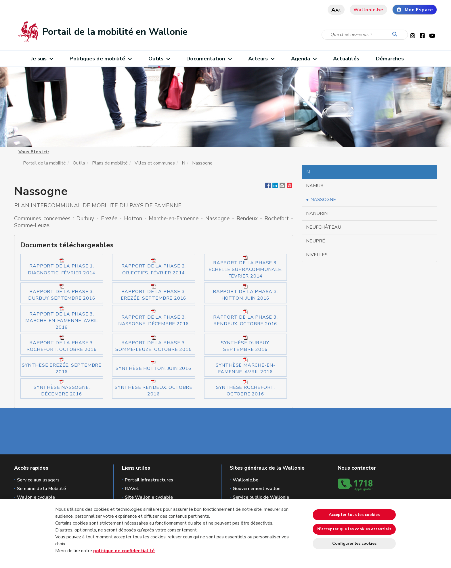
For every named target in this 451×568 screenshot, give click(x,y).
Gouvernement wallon (256, 488)
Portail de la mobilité (44, 163)
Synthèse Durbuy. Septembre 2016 (245, 344)
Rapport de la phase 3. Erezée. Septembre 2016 (154, 292)
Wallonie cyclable (36, 497)
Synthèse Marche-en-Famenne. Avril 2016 (245, 366)
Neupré (315, 241)
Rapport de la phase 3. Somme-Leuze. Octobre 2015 (153, 344)
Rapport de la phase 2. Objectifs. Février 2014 (153, 267)
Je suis (42, 58)
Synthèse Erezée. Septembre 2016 (62, 366)
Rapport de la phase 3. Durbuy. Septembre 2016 (61, 292)
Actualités (346, 58)
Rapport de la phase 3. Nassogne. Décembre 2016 (153, 318)
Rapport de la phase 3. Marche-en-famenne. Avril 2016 (61, 318)
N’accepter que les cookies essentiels (354, 529)
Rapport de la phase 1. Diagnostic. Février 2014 (61, 267)
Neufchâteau (323, 227)
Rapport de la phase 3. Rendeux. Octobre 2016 (245, 318)
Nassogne (323, 199)
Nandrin (317, 213)
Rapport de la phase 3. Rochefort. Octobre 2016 (61, 344)
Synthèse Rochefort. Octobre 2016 (245, 388)
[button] (282, 186)
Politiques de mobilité (100, 58)
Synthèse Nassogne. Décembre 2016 (62, 388)
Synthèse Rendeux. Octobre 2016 (153, 388)
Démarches (390, 58)
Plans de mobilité (110, 163)
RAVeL (132, 488)
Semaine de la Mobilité (41, 488)
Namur (315, 186)
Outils (159, 58)
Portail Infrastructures (149, 480)
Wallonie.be (368, 10)
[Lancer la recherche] (396, 34)
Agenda (304, 58)
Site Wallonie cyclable (149, 497)
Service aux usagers (38, 480)
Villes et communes (155, 163)
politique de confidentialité (124, 551)
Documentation (209, 58)
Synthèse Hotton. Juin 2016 (154, 366)
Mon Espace (414, 10)
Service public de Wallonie (261, 497)
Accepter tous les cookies (354, 514)
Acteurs (261, 58)
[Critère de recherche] (365, 35)
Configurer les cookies (354, 543)
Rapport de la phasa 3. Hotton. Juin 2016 (245, 292)
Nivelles (317, 255)
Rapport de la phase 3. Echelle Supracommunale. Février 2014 (245, 267)
